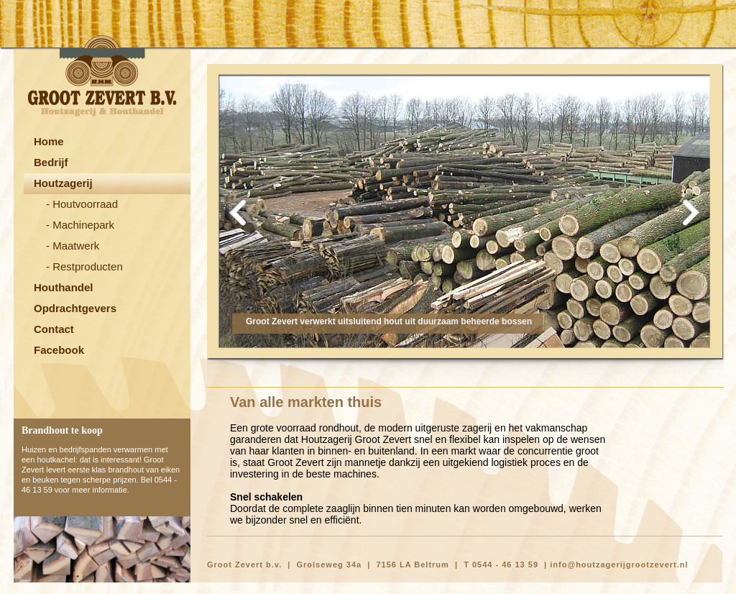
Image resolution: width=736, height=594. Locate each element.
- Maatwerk (72, 245)
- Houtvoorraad (82, 204)
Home (49, 141)
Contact (54, 329)
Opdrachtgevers (75, 308)
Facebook (59, 350)
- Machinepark (80, 225)
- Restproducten (84, 266)
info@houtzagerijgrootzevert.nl (619, 564)
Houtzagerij (63, 183)
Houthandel (63, 287)
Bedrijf (51, 162)
